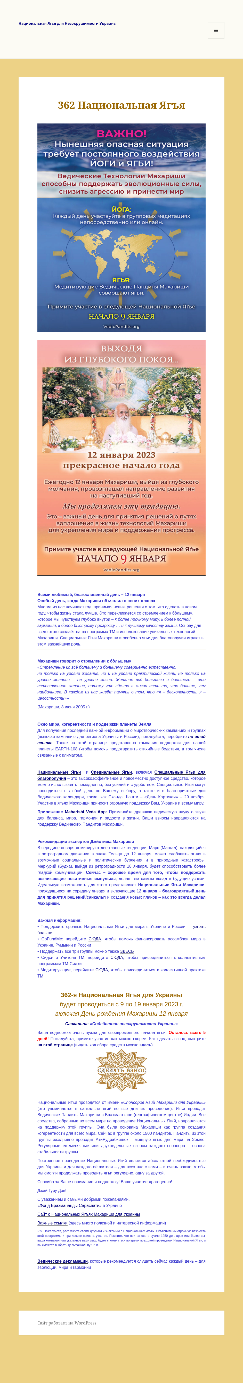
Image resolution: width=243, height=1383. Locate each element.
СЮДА (94, 939)
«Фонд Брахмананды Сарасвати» (69, 1205)
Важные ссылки (52, 1223)
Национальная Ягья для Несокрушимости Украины (68, 23)
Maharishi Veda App (85, 812)
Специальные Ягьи (111, 772)
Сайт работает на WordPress (66, 1323)
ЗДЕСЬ (127, 951)
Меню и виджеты (216, 38)
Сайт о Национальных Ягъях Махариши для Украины (88, 1214)
